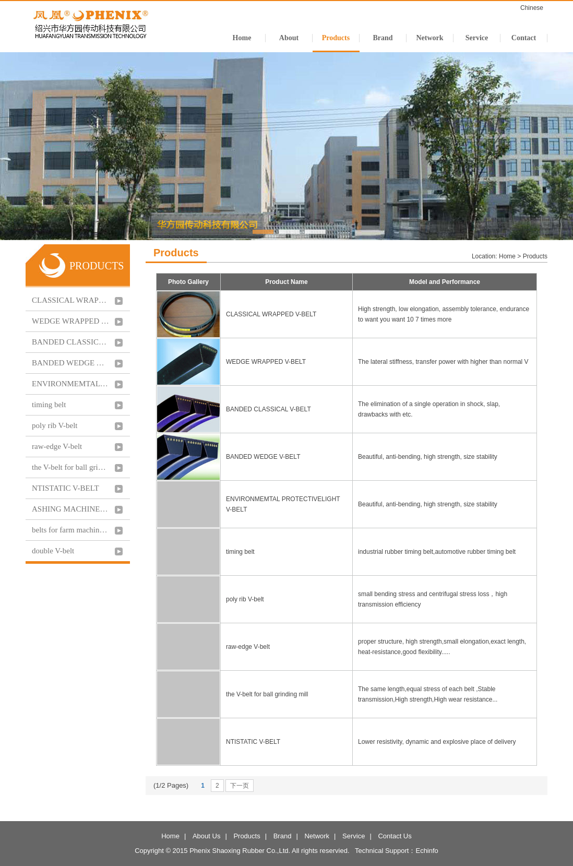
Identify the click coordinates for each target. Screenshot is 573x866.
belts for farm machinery (70, 530)
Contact (523, 38)
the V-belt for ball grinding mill (70, 467)
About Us (206, 836)
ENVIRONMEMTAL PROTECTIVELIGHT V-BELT (70, 383)
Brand (382, 38)
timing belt (49, 404)
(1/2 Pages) (170, 785)
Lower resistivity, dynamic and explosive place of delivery (438, 741)
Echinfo (426, 851)
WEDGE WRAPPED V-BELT (70, 321)
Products (336, 38)
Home (242, 38)
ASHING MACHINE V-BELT (70, 509)
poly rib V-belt (55, 425)
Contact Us (394, 836)
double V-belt (53, 551)
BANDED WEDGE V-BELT (70, 363)
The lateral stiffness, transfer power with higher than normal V (444, 361)
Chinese (531, 7)
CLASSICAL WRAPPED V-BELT (70, 300)
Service (476, 38)
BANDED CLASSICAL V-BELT (70, 342)
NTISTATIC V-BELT (65, 488)
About (289, 38)
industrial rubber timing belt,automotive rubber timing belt (437, 551)
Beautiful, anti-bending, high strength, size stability (428, 456)
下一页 (239, 785)
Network (429, 38)
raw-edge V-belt (57, 446)
